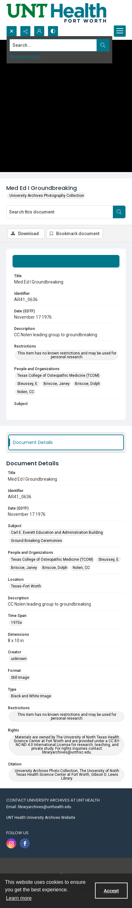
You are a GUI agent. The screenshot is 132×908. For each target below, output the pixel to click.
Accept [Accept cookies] (111, 890)
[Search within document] (119, 212)
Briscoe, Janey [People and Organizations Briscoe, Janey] (57, 383)
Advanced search (25, 56)
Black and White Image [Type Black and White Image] (31, 696)
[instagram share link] (11, 843)
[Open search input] (12, 31)
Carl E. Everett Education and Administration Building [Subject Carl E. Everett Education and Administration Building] (57, 532)
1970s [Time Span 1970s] (16, 622)
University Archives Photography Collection (46, 195)
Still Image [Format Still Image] (20, 677)
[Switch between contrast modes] (53, 31)
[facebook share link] (25, 843)
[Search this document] (60, 212)
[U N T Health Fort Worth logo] (56, 13)
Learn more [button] (19, 898)
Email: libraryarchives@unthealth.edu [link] (38, 807)
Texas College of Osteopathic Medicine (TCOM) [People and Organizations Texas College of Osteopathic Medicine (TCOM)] (58, 375)
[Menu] (120, 31)
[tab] (66, 261)
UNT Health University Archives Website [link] (40, 817)
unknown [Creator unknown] (19, 659)
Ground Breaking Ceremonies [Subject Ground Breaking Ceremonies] (36, 540)
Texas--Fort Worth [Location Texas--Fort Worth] (26, 586)
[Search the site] (53, 45)
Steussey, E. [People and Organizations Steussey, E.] (27, 383)
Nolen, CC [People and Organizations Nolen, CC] (25, 392)
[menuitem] (66, 806)
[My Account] (39, 31)
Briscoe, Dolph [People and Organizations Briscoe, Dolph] (87, 383)
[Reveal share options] (25, 31)
